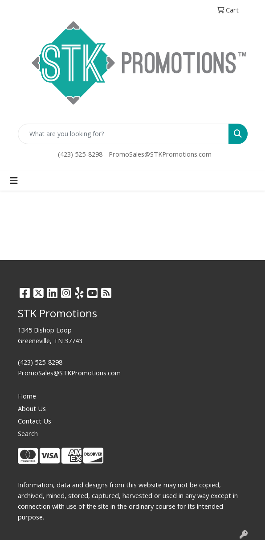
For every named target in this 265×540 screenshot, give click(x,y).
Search (28, 433)
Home (27, 395)
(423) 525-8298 (80, 154)
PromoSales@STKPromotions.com (160, 154)
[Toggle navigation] (13, 180)
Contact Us (34, 420)
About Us (32, 408)
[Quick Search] (123, 134)
